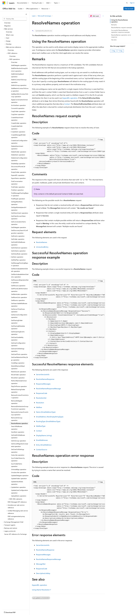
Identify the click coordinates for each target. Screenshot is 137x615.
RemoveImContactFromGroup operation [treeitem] (19, 413)
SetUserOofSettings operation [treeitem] (17, 450)
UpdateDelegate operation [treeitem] (19, 475)
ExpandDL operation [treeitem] (17, 175)
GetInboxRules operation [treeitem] (19, 254)
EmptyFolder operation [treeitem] (18, 172)
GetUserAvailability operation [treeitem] (17, 338)
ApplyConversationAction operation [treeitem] (19, 101)
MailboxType (40, 426)
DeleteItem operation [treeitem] (18, 155)
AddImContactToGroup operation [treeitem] (18, 81)
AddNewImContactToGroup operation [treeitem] (19, 89)
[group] (68, 155)
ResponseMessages (43, 384)
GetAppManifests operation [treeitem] (16, 203)
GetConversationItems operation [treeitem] (18, 223)
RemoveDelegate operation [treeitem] (16, 402)
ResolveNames (41, 242)
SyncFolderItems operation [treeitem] (16, 465)
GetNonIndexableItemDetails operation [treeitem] (19, 270)
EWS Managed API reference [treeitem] (17, 502)
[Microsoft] (4, 2)
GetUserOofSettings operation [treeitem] (17, 350)
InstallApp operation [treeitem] (17, 363)
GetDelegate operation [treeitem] (18, 227)
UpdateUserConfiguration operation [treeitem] (19, 491)
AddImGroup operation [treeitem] (18, 85)
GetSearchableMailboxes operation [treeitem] (19, 304)
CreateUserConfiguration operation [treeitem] (19, 141)
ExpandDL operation (69, 98)
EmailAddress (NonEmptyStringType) (49, 417)
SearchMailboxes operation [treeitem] (16, 427)
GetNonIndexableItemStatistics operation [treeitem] (19, 275)
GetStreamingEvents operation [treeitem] (18, 333)
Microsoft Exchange (44, 16)
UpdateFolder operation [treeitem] (19, 478)
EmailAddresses (42, 440)
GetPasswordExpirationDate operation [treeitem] (19, 281)
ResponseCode (41, 393)
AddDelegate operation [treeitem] (18, 65)
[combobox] (15, 18)
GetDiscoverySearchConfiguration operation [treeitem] (19, 231)
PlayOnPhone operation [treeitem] (19, 386)
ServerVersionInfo (42, 374)
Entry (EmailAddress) (43, 445)
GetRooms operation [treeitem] (18, 300)
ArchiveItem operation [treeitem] (18, 105)
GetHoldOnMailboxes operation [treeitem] (18, 243)
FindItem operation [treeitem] (17, 190)
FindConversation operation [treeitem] (17, 182)
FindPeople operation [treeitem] (18, 199)
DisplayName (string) (44, 435)
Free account (129, 9)
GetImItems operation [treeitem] (18, 251)
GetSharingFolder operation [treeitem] (17, 321)
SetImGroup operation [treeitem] (18, 441)
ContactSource (41, 449)
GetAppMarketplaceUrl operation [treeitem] (18, 208)
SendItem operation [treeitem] (17, 432)
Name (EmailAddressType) (46, 412)
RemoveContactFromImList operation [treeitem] (19, 396)
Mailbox (39, 407)
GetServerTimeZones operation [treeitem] (18, 310)
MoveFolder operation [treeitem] (18, 375)
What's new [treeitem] (10, 35)
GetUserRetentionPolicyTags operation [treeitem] (19, 358)
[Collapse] (26, 14)
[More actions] (103, 16)
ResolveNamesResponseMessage (48, 388)
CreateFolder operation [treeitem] (18, 123)
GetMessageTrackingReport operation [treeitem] (19, 264)
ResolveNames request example (121, 27)
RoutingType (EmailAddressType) (48, 421)
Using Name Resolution (41, 590)
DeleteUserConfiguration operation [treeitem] (19, 159)
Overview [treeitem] (7, 23)
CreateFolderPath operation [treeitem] (16, 127)
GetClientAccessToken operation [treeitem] (18, 217)
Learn (34, 16)
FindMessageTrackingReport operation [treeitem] (19, 194)
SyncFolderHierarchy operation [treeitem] (18, 459)
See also (114, 40)
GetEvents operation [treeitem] (18, 236)
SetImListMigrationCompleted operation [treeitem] (19, 445)
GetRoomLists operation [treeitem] (19, 297)
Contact (67, 104)
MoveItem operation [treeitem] (18, 378)
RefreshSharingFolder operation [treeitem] (18, 390)
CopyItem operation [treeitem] (17, 114)
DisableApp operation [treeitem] (18, 163)
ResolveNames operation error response (121, 36)
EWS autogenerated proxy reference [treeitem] (16, 517)
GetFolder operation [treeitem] (17, 239)
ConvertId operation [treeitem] (17, 108)
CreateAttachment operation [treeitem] (17, 118)
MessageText (40, 564)
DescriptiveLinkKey (43, 573)
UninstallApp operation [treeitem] (18, 469)
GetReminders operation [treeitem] (19, 294)
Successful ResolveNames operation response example (120, 31)
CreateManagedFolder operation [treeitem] (18, 136)
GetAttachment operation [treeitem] (19, 213)
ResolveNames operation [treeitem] (19, 423)
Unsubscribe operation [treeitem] (18, 472)
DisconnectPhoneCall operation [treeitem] (18, 167)
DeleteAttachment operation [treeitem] (17, 147)
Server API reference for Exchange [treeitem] (15, 534)
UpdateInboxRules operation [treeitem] (17, 483)
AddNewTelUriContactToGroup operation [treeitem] (19, 95)
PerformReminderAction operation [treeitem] (19, 382)
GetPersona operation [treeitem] (18, 286)
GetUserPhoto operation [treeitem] (19, 354)
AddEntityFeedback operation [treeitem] (17, 75)
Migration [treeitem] (7, 26)
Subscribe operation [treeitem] (17, 455)
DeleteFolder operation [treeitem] (18, 152)
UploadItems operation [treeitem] (18, 496)
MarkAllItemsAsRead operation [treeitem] (18, 367)
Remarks (114, 25)
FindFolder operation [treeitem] (18, 187)
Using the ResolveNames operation (119, 21)
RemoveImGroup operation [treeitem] (16, 419)
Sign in (132, 3)
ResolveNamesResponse (45, 379)
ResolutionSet (41, 398)
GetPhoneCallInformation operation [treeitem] (19, 290)
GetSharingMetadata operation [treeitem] (18, 327)
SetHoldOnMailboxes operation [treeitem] (18, 436)
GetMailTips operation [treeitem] (18, 260)
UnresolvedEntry (42, 247)
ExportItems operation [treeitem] (18, 178)
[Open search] (127, 3)
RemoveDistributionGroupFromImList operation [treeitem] (19, 407)
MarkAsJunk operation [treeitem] (18, 372)
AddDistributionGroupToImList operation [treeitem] (19, 69)
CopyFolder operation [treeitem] (18, 111)
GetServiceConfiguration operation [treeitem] (19, 316)
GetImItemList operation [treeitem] (19, 248)
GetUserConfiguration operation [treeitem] (18, 344)
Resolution (40, 402)
